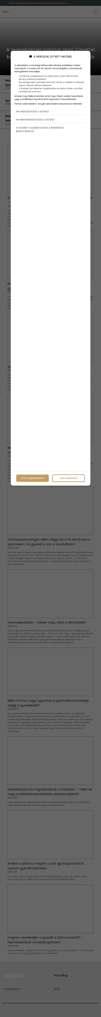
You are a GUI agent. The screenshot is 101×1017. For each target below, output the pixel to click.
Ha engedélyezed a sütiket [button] (32, 108)
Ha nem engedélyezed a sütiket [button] (35, 116)
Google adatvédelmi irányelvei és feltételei (60, 100)
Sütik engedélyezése (32, 477)
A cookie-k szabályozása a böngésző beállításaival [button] (40, 126)
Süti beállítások (68, 477)
